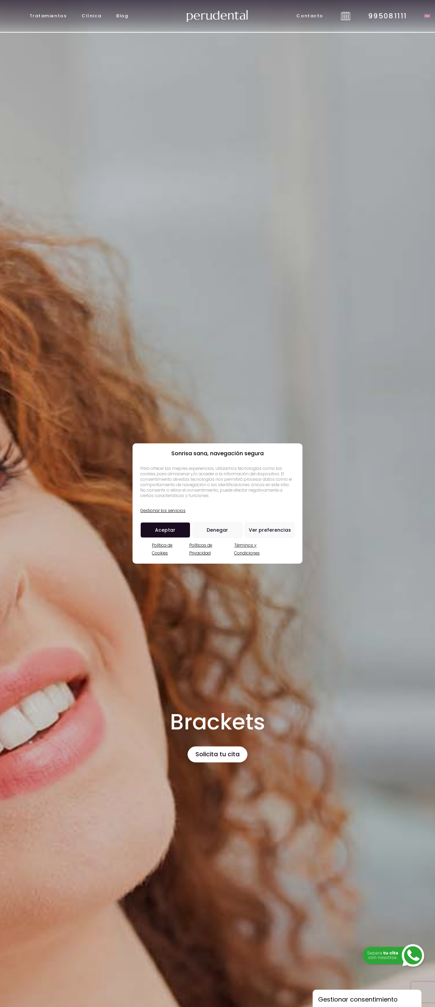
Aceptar (165, 530)
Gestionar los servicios (163, 510)
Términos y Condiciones (247, 549)
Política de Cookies (162, 549)
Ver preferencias (270, 530)
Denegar (217, 530)
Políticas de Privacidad (200, 549)
